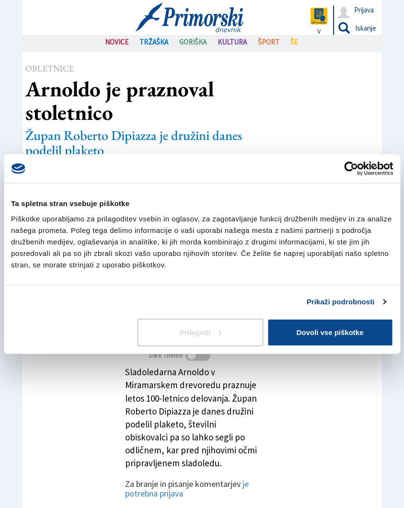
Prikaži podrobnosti (341, 302)
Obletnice (49, 68)
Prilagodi (201, 332)
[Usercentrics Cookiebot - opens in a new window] (351, 169)
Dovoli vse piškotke (329, 332)
